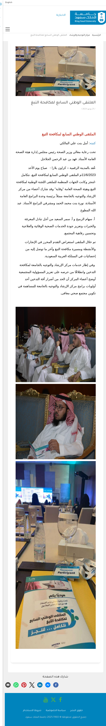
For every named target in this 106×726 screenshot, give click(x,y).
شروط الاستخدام (29, 710)
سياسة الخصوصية (53, 710)
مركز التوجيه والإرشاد (77, 35)
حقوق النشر (74, 710)
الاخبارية (58, 15)
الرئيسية (94, 35)
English (6, 3)
